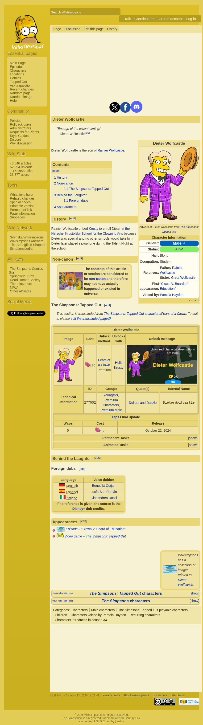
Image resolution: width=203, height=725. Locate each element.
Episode (72, 529)
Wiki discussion (21, 143)
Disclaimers (160, 695)
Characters (18, 70)
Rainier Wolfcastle (111, 150)
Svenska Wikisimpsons (27, 237)
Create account (171, 19)
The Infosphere (21, 284)
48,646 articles (20, 163)
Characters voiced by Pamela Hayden (98, 615)
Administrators (20, 128)
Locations (17, 74)
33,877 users (19, 174)
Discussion (72, 29)
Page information (22, 213)
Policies (15, 121)
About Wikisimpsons (136, 695)
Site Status (177, 695)
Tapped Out (18, 82)
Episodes (17, 67)
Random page (20, 93)
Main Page (18, 63)
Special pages (20, 202)
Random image (21, 97)
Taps (115, 417)
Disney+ (78, 509)
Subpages (17, 217)
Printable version (22, 206)
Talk (127, 19)
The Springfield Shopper (28, 245)
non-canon (97, 279)
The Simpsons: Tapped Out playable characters (153, 610)
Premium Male (111, 410)
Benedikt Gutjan (104, 485)
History (112, 29)
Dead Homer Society (25, 280)
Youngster (111, 395)
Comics (15, 78)
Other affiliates (20, 291)
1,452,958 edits (21, 171)
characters (126, 593)
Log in (191, 19)
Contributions (144, 19)
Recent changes (22, 89)
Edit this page (94, 29)
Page (57, 29)
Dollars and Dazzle (143, 403)
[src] (87, 132)
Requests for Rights (24, 132)
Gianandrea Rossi (104, 498)
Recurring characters (145, 615)
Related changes (22, 198)
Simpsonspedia (21, 248)
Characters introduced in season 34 (81, 620)
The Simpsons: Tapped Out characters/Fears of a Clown (145, 313)
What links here (21, 195)
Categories (61, 610)
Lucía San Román (104, 492)
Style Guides (19, 136)
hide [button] (56, 170)
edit (72, 218)
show (193, 438)
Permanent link (21, 210)
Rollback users (21, 124)
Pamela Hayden (171, 295)
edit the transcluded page (89, 318)
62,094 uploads (21, 167)
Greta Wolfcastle (183, 277)
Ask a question (21, 85)
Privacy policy (111, 695)
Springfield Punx (22, 276)
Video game (73, 536)
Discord (15, 139)
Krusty (93, 228)
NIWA (14, 287)
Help (13, 100)
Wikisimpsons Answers (26, 241)
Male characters (103, 610)
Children (61, 615)
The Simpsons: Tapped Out (106, 536)
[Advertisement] (26, 387)
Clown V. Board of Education (103, 529)
